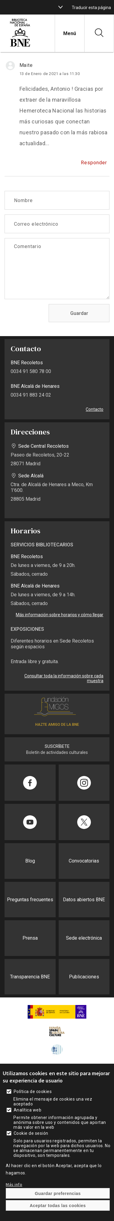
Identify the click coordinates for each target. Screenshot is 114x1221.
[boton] (60, 7)
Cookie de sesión (31, 1147)
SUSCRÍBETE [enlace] (57, 746)
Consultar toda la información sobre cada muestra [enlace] (63, 678)
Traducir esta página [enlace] (91, 7)
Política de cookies (33, 1105)
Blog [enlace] (30, 861)
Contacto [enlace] (94, 409)
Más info (14, 1198)
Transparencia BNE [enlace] (30, 977)
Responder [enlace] (94, 162)
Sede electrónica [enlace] (84, 938)
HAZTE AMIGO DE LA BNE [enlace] (57, 724)
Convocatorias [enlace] (84, 861)
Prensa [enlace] (30, 938)
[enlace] (20, 46)
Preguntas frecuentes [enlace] (30, 899)
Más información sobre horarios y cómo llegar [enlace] (59, 614)
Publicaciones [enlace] (84, 977)
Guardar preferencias (58, 1207)
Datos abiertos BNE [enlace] (84, 899)
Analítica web (27, 1123)
